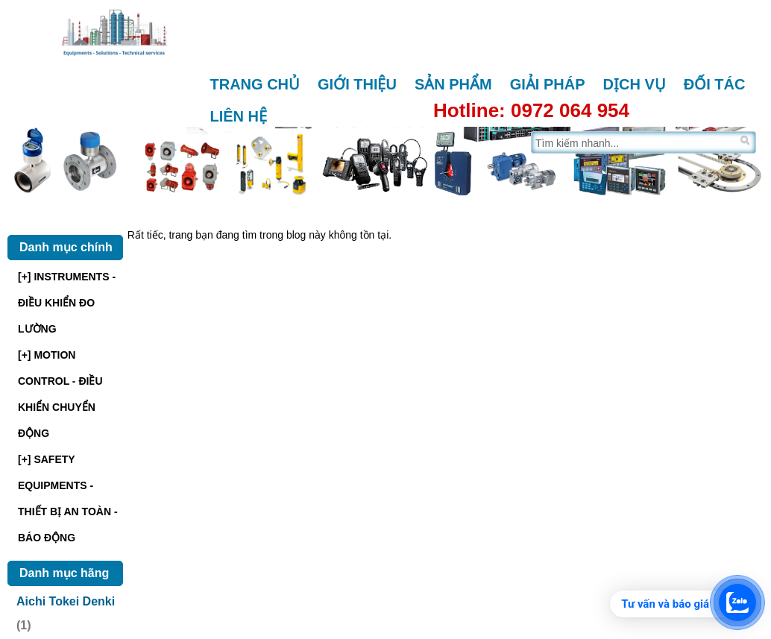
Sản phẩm (453, 84)
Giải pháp (547, 84)
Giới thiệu (357, 84)
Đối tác (715, 84)
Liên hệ (239, 116)
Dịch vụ (634, 84)
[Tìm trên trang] (634, 142)
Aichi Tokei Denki (65, 601)
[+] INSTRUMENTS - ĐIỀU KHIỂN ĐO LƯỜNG (67, 303)
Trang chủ (255, 84)
